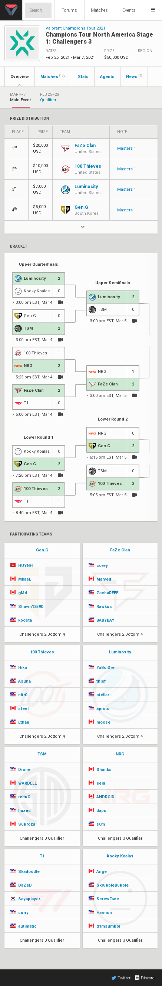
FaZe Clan (120, 550)
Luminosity (120, 652)
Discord (144, 978)
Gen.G (42, 550)
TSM (42, 754)
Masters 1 (126, 148)
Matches (99, 10)
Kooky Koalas (120, 856)
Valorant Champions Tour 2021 (75, 28)
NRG (120, 754)
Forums (69, 10)
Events (129, 10)
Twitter (121, 977)
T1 (42, 856)
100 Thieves (42, 652)
